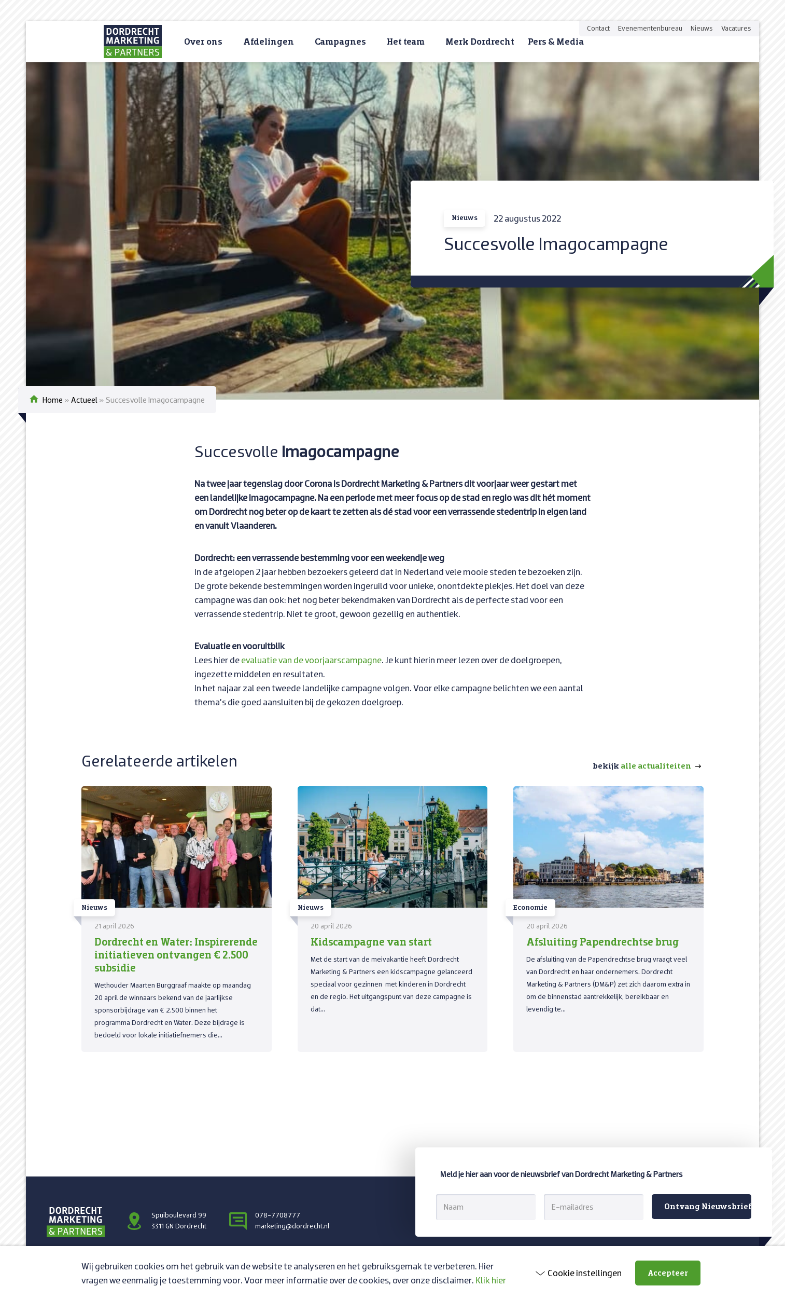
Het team (406, 41)
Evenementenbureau (650, 28)
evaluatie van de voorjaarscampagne (311, 660)
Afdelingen (268, 41)
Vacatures (736, 28)
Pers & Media (556, 41)
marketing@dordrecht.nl (292, 1225)
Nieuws (702, 28)
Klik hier (490, 1280)
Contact (598, 28)
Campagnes (340, 41)
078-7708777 (277, 1215)
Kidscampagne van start (371, 941)
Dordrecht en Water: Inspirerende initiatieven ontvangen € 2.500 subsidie (176, 954)
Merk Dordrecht (479, 41)
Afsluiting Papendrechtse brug (602, 941)
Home (53, 399)
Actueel (84, 399)
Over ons (203, 41)
